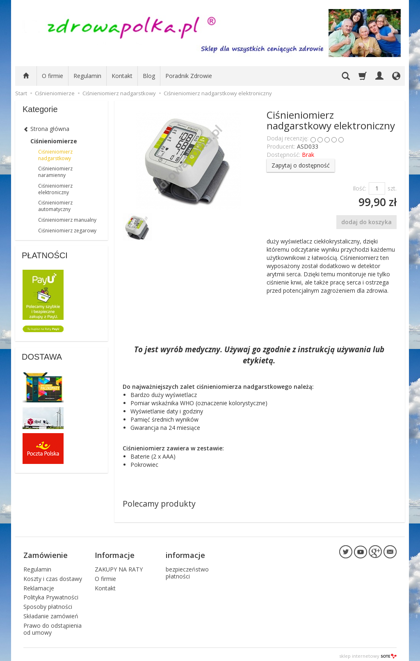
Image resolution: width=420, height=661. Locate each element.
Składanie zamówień (50, 613)
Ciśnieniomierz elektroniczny (55, 189)
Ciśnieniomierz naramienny (55, 172)
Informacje (115, 553)
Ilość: (359, 188)
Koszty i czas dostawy (52, 575)
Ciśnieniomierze (53, 141)
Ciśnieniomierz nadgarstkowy (55, 155)
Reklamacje (38, 584)
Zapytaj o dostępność (301, 165)
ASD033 (307, 146)
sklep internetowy (368, 653)
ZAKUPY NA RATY (119, 566)
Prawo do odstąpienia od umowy (52, 625)
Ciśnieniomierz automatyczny (55, 206)
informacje (185, 553)
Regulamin (87, 76)
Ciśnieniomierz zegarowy (67, 230)
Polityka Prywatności (50, 594)
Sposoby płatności (47, 603)
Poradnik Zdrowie (188, 76)
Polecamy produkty (159, 503)
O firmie (52, 76)
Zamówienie (45, 553)
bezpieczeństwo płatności (187, 569)
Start (21, 93)
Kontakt (122, 76)
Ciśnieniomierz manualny (67, 219)
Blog (149, 76)
